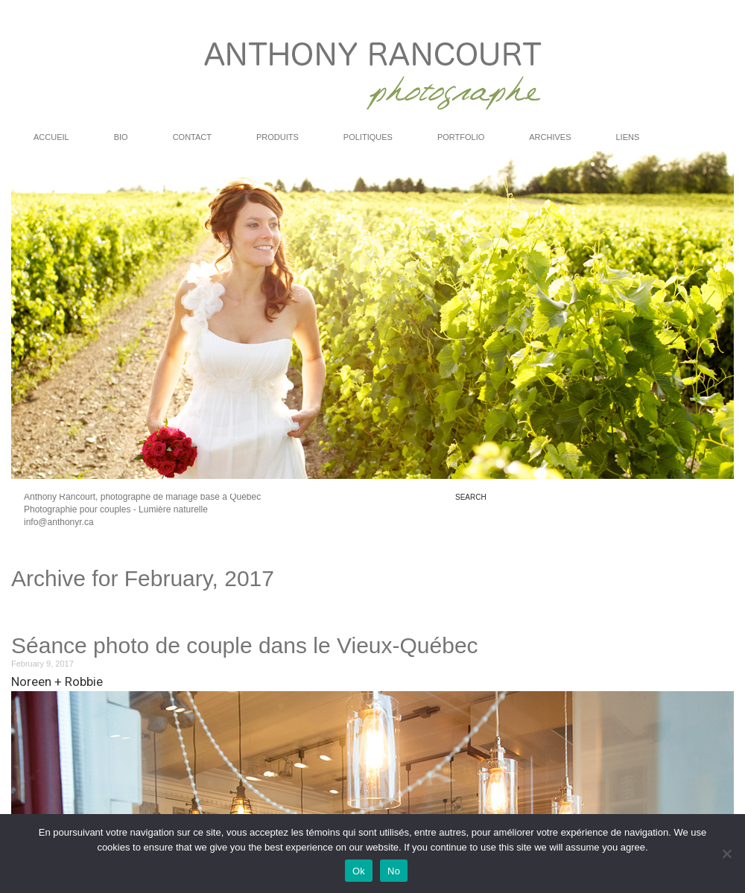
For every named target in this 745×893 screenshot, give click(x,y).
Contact (192, 137)
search (470, 497)
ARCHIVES (550, 137)
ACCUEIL (51, 137)
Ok (358, 871)
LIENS (628, 137)
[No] (726, 853)
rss (697, 518)
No (393, 871)
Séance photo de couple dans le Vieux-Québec (244, 645)
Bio (121, 137)
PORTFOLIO (460, 137)
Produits (277, 137)
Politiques (368, 137)
